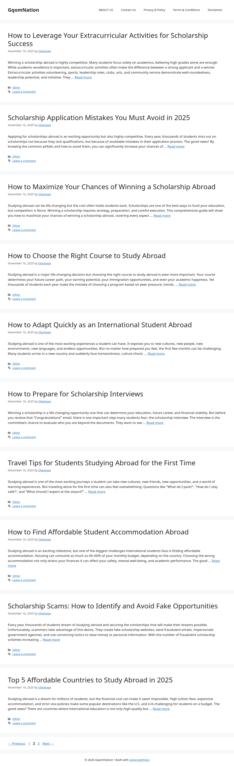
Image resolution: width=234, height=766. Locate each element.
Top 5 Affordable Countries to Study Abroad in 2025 (90, 679)
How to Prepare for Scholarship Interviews (75, 393)
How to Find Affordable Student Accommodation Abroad (98, 531)
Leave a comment (24, 92)
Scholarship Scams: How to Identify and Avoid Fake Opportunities (113, 605)
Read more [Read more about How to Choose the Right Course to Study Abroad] (187, 284)
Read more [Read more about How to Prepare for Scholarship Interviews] (154, 422)
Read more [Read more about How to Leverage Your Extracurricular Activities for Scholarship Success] (83, 77)
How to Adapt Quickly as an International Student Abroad (100, 324)
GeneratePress (139, 760)
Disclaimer (215, 10)
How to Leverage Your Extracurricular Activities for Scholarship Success (108, 39)
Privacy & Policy (154, 10)
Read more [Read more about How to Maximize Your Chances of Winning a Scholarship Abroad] (162, 215)
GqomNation (23, 9)
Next (48, 743)
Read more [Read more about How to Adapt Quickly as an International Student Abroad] (156, 353)
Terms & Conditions (186, 10)
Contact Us (128, 10)
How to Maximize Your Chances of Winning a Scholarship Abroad (112, 186)
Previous (16, 743)
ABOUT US (106, 10)
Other (16, 87)
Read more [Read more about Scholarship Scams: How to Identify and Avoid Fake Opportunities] (51, 639)
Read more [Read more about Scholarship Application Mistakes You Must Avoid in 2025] (175, 146)
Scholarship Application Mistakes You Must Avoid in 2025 (99, 117)
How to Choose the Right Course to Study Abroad (87, 255)
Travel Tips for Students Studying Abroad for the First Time (101, 462)
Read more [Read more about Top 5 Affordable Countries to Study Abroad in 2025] (161, 708)
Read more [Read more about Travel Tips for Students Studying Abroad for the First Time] (96, 491)
